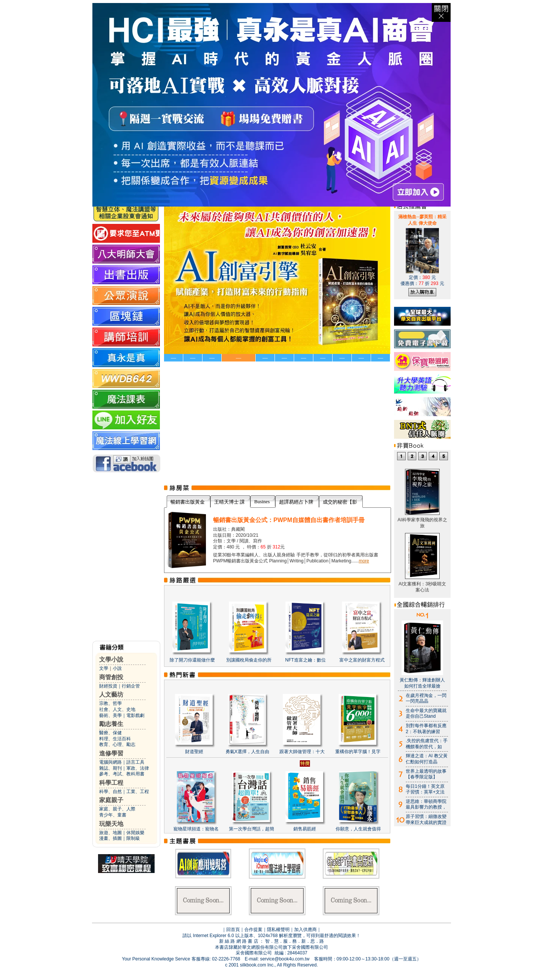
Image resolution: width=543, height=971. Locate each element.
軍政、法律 (137, 768)
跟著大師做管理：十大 (302, 751)
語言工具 (135, 762)
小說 (117, 668)
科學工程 (111, 783)
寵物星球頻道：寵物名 (196, 829)
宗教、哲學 (110, 703)
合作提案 (253, 929)
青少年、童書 (112, 815)
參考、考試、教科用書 (121, 773)
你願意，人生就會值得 (358, 829)
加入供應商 (305, 929)
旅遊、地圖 (110, 832)
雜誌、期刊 (110, 768)
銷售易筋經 (304, 829)
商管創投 (111, 677)
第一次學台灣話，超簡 (251, 829)
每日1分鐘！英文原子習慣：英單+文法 (425, 789)
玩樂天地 (111, 824)
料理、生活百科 (115, 738)
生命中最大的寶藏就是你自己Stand (426, 713)
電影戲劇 (135, 715)
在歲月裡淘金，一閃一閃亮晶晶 (426, 698)
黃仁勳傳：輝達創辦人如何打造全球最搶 (422, 683)
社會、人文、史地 (117, 709)
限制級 (133, 838)
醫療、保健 (110, 732)
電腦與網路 (110, 762)
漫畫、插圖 (110, 838)
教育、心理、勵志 (117, 744)
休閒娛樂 (135, 832)
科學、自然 (110, 791)
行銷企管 (131, 686)
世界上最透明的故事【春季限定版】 (426, 774)
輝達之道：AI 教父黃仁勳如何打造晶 (427, 758)
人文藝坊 (111, 694)
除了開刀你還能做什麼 (192, 660)
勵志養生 (111, 724)
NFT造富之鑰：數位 (305, 660)
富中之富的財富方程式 (362, 660)
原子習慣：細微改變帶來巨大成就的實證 (426, 819)
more (364, 561)
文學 (103, 668)
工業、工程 (137, 791)
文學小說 (111, 659)
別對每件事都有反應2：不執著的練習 (426, 728)
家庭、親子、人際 (117, 809)
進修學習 (111, 753)
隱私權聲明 (278, 929)
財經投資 (108, 686)
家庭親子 (111, 800)
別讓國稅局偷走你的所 (249, 660)
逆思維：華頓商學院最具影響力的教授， (426, 804)
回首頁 (233, 929)
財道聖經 (194, 751)
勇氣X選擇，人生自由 (247, 751)
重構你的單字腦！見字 (357, 751)
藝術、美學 (110, 715)
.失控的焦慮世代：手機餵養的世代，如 (427, 743)
